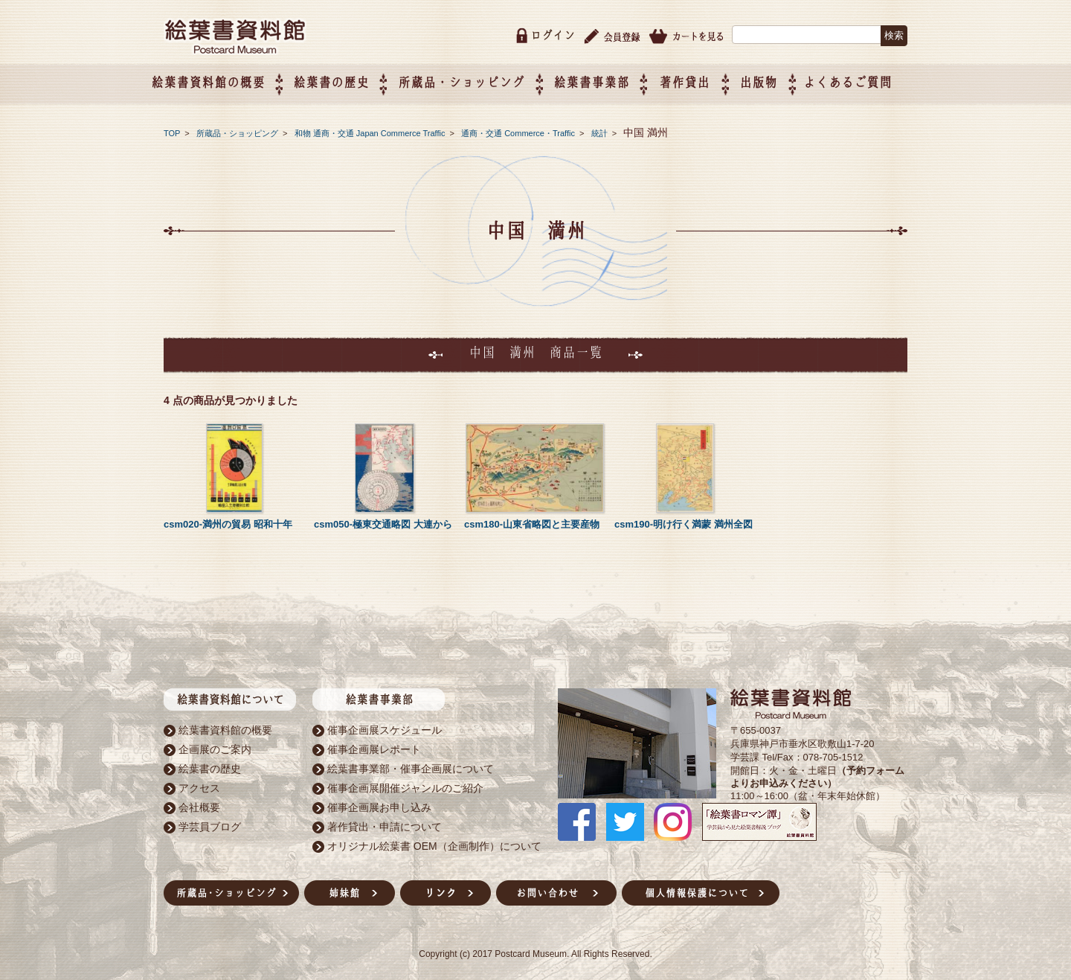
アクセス (199, 785)
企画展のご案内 (214, 746)
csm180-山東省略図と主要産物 (531, 521)
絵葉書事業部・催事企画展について (410, 766)
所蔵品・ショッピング (238, 130)
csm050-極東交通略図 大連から (383, 521)
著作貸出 (699, 79)
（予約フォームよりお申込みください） (817, 774)
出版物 (774, 79)
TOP (172, 130)
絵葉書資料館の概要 (225, 727)
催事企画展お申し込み (379, 804)
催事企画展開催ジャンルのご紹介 (405, 785)
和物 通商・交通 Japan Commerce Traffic (371, 130)
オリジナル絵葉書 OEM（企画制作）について (434, 843)
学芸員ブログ (209, 824)
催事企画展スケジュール (384, 727)
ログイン (552, 32)
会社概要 (199, 804)
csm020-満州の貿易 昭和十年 (228, 521)
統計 (600, 130)
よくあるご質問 (863, 79)
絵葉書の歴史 (346, 79)
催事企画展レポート (374, 746)
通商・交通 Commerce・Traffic (519, 130)
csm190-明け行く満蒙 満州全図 (683, 521)
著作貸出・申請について (384, 824)
